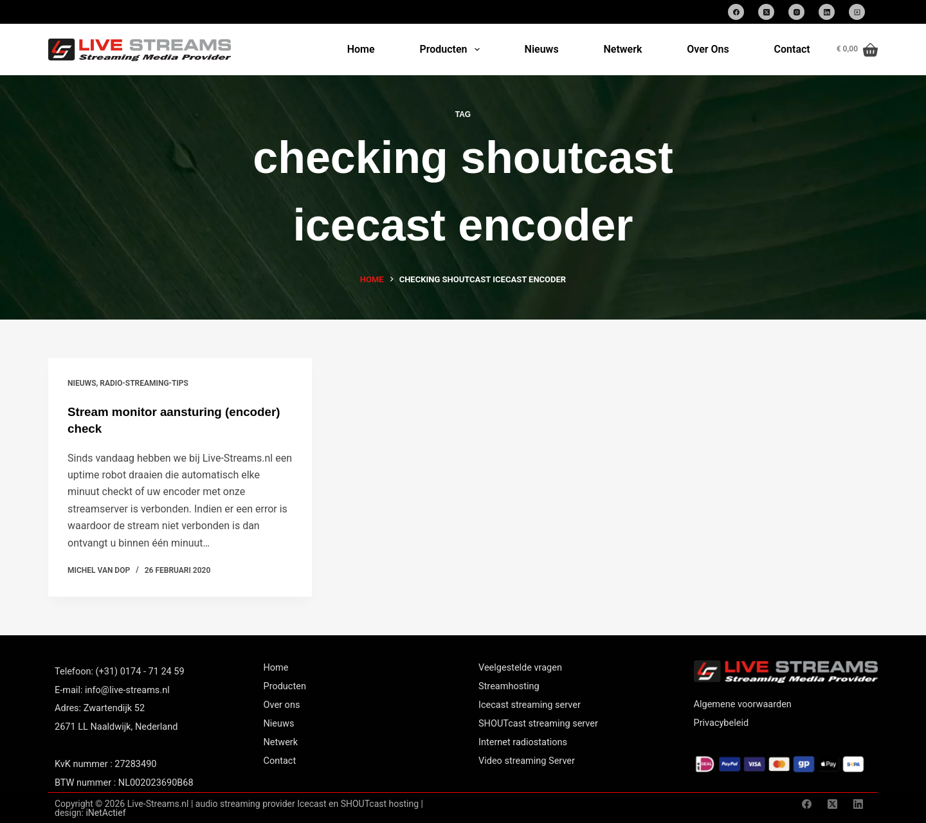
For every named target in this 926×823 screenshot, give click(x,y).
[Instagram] (796, 12)
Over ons (282, 704)
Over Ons (708, 49)
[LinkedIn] (827, 12)
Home (361, 49)
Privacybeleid (721, 722)
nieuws (82, 383)
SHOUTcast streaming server (538, 723)
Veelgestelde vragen (520, 667)
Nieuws (542, 49)
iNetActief (105, 812)
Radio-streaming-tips (144, 383)
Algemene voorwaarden (743, 703)
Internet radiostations (522, 741)
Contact (792, 49)
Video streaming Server (526, 760)
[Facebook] (736, 12)
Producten (451, 49)
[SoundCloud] (857, 12)
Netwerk (622, 49)
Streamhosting (509, 685)
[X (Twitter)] (766, 12)
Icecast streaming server (529, 704)
